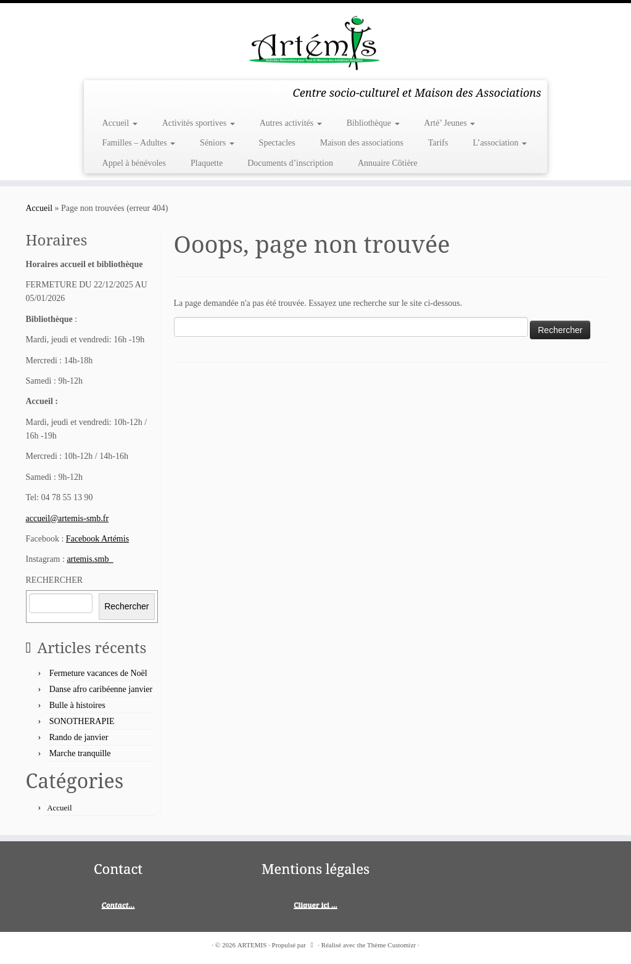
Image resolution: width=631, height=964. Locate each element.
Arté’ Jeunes (450, 123)
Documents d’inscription (290, 163)
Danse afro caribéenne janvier (101, 689)
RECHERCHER (54, 580)
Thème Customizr (391, 945)
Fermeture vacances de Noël (98, 673)
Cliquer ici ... (315, 904)
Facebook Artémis (97, 538)
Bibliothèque (373, 123)
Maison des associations (361, 142)
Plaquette (207, 163)
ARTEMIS (252, 945)
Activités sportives (198, 123)
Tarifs (438, 142)
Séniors (217, 142)
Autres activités (291, 123)
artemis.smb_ (90, 559)
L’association (499, 142)
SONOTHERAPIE (82, 721)
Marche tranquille (80, 753)
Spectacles (277, 142)
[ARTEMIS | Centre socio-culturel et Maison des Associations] (315, 40)
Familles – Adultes (139, 142)
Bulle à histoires (77, 705)
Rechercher (126, 606)
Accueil (120, 123)
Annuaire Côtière (388, 163)
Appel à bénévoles (134, 163)
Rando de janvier (79, 737)
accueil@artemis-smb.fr (67, 518)
